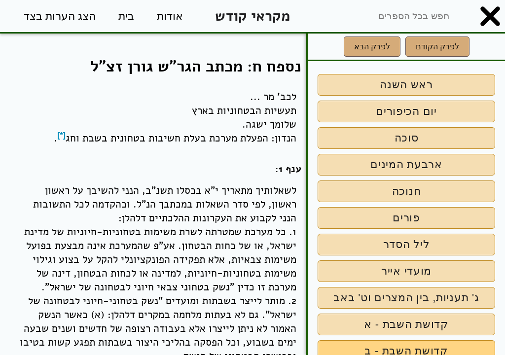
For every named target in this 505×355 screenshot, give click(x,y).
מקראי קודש (252, 16)
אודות (170, 16)
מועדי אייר (406, 271)
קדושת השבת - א (406, 324)
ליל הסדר (406, 244)
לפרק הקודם (437, 46)
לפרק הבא (372, 46)
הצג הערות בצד (60, 16)
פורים (406, 218)
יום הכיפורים (406, 111)
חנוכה (406, 191)
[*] (61, 135)
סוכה (407, 138)
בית (126, 16)
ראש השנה (406, 84)
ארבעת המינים (406, 164)
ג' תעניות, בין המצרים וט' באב (406, 297)
